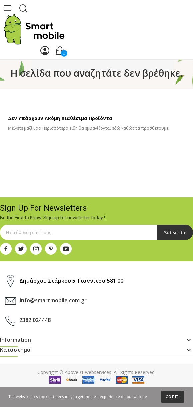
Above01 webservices (88, 372)
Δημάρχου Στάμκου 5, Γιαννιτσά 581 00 (71, 280)
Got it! (173, 396)
